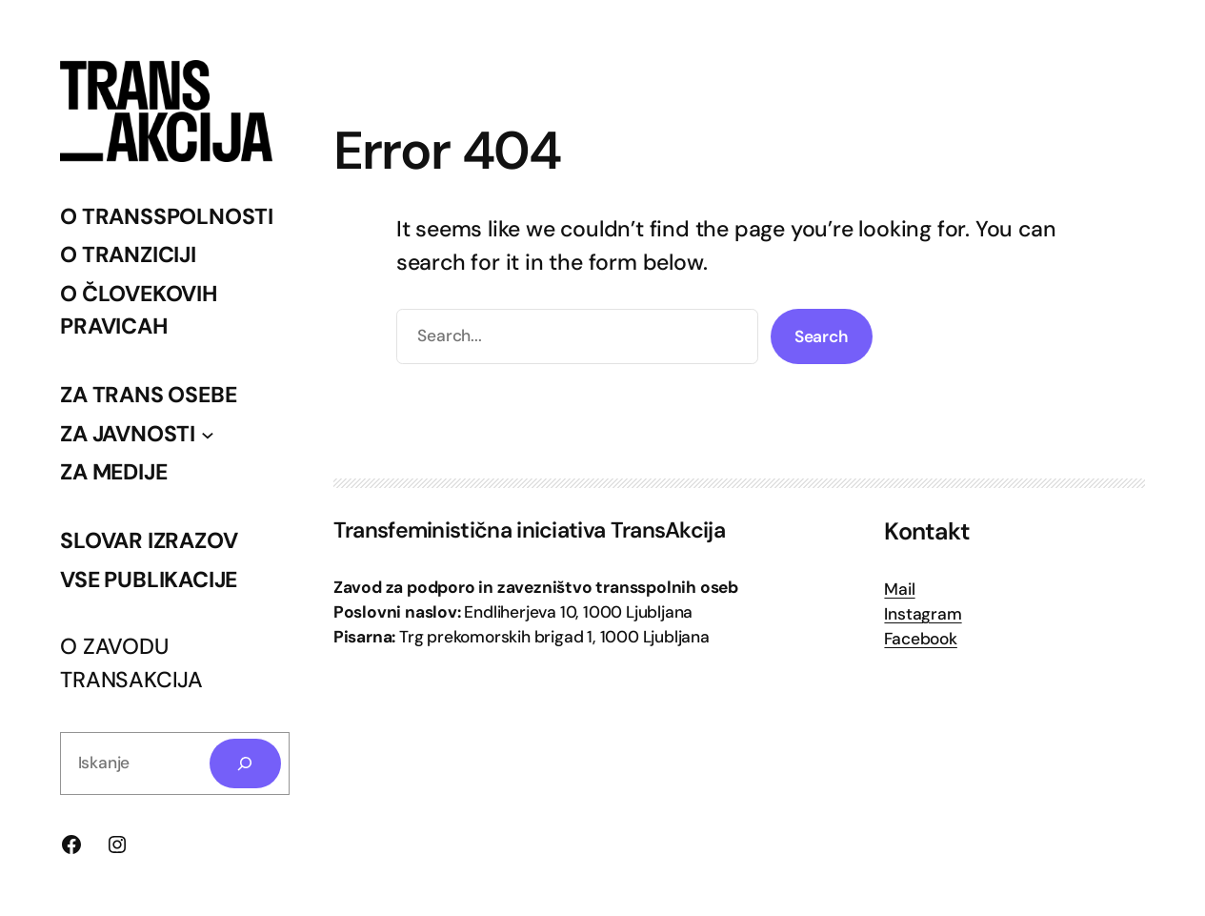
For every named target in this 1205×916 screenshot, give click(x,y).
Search (821, 336)
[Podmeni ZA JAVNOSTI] (207, 433)
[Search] (245, 763)
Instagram (922, 613)
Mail (899, 589)
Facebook (920, 638)
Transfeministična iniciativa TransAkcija (529, 530)
